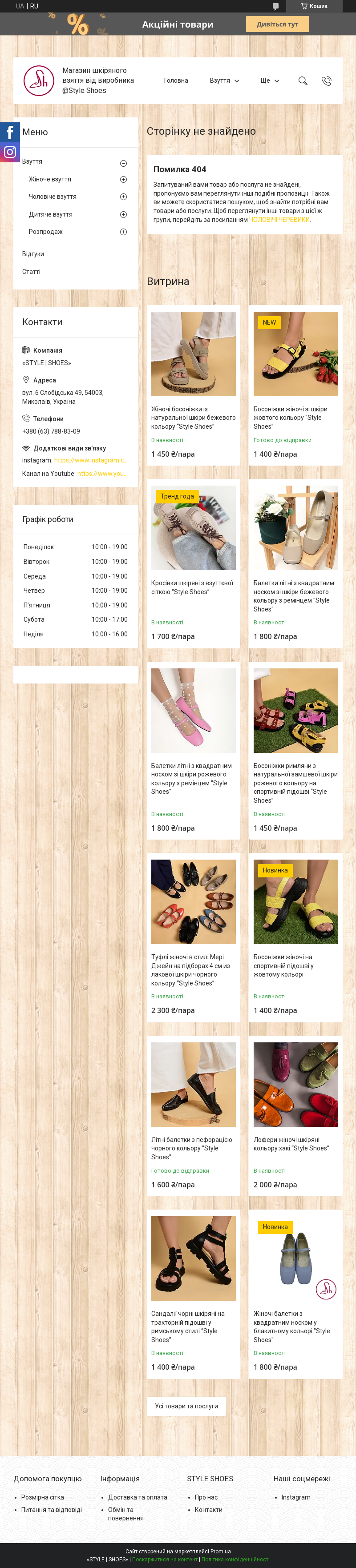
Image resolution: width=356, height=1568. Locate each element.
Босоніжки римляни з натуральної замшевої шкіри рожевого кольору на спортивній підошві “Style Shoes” (296, 783)
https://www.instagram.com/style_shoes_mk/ (91, 460)
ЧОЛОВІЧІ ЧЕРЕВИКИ (279, 219)
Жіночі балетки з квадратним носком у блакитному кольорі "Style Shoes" (292, 1326)
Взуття (220, 80)
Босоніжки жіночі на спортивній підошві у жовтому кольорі (284, 965)
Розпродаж (46, 231)
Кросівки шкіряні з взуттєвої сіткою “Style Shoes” (192, 587)
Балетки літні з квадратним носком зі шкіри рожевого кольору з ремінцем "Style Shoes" (191, 779)
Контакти (208, 1509)
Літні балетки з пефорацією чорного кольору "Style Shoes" (191, 1148)
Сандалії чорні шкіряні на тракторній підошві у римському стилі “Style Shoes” (188, 1326)
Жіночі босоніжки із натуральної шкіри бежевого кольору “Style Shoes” (193, 418)
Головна (176, 80)
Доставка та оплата (137, 1497)
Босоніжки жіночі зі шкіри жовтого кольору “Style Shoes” (291, 418)
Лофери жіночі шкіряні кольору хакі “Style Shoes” (291, 1144)
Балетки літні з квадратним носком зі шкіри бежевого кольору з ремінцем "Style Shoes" (294, 596)
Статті (31, 271)
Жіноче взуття (50, 179)
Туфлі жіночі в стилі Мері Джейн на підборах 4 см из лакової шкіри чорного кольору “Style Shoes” (190, 970)
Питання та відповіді (51, 1509)
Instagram (296, 1497)
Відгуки (33, 253)
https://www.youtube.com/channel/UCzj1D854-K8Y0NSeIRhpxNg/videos (103, 473)
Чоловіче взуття (53, 196)
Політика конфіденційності (236, 1559)
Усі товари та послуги (186, 1406)
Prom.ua (220, 1551)
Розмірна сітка (42, 1497)
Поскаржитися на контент (165, 1559)
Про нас (206, 1497)
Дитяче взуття (51, 214)
